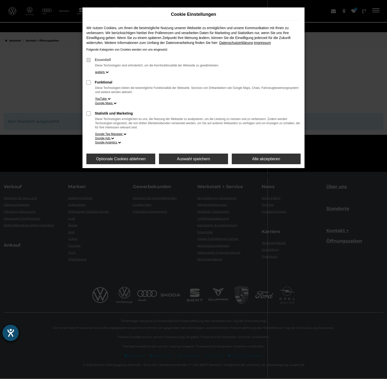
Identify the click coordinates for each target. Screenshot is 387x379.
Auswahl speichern (193, 159)
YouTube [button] (103, 98)
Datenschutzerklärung (236, 43)
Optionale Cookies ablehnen (121, 159)
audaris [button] (102, 72)
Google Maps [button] (105, 103)
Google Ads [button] (104, 138)
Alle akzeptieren (266, 159)
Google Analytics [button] (108, 142)
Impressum (262, 43)
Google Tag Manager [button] (110, 134)
